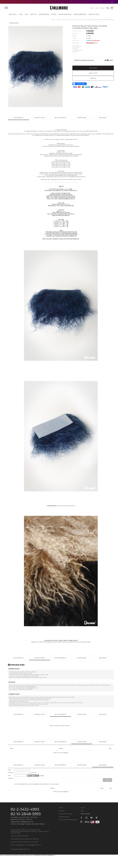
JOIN (96, 8)
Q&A (82, 810)
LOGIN (91, 8)
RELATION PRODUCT (60, 117)
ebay (86, 821)
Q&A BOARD (102, 117)
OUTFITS (33, 14)
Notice (83, 807)
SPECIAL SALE (93, 14)
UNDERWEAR (43, 14)
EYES (21, 14)
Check (107, 780)
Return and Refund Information (68, 819)
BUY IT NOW (93, 68)
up (78, 53)
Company (62, 810)
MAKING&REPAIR (79, 14)
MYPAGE (102, 8)
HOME (61, 807)
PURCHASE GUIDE (39, 117)
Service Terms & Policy (65, 813)
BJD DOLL (13, 14)
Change (42, 775)
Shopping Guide (64, 816)
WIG (26, 14)
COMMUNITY (14, 23)
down (80, 53)
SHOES (53, 14)
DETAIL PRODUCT (18, 117)
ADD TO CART (93, 73)
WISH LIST (93, 78)
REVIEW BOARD (81, 117)
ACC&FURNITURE (64, 14)
